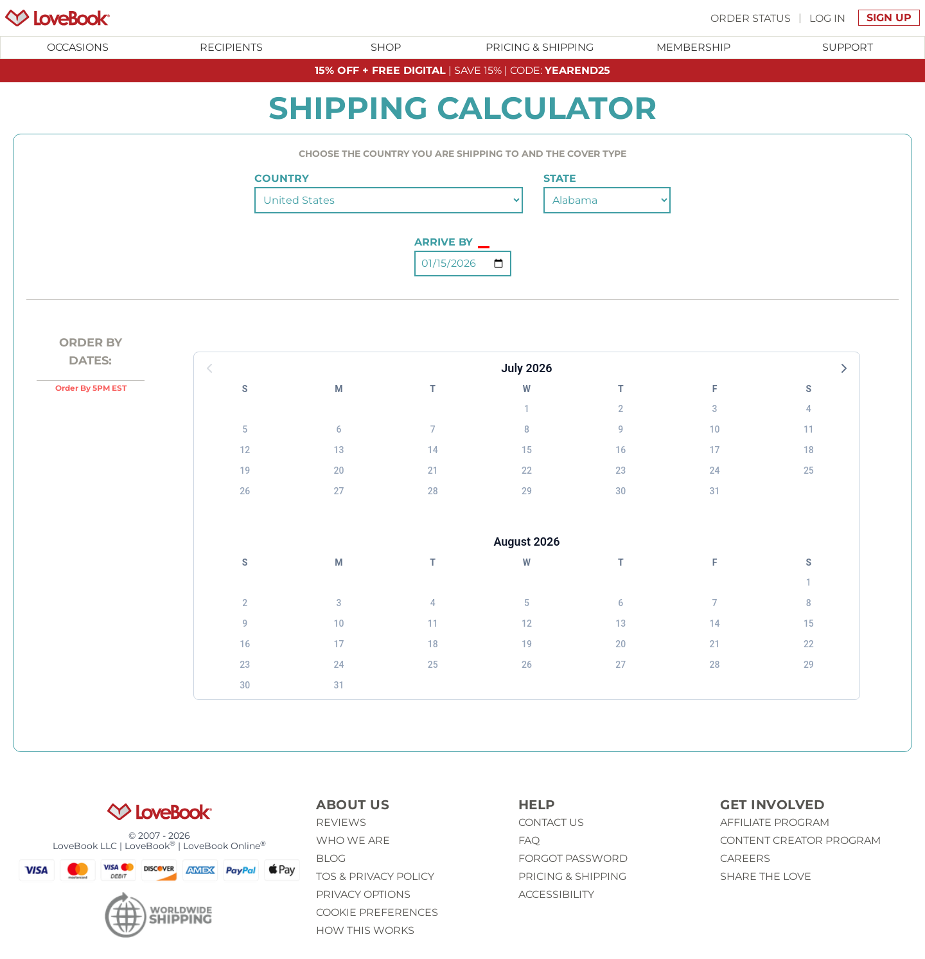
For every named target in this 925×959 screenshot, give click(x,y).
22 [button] (527, 470)
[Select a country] (388, 200)
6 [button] (338, 429)
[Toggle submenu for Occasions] (78, 47)
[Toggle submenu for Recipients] (232, 47)
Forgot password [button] (573, 858)
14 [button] (433, 450)
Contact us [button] (551, 822)
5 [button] (244, 429)
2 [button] (620, 409)
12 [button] (245, 450)
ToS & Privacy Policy (375, 876)
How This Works (365, 930)
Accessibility (556, 894)
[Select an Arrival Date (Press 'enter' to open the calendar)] (462, 263)
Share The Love (765, 876)
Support (847, 47)
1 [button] (526, 409)
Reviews (341, 822)
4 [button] (808, 409)
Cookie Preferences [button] (377, 912)
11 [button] (809, 429)
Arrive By (451, 242)
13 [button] (338, 450)
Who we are (353, 840)
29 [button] (527, 491)
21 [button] (433, 470)
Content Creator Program (800, 840)
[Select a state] (607, 200)
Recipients (231, 47)
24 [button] (715, 470)
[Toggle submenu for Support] (847, 47)
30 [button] (620, 491)
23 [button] (620, 470)
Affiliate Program (774, 822)
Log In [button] (827, 18)
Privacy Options (363, 894)
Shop (386, 47)
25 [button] (809, 470)
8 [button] (526, 429)
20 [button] (338, 470)
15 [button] (527, 450)
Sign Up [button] (889, 18)
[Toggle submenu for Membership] (694, 47)
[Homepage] (57, 18)
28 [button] (433, 491)
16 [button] (620, 450)
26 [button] (245, 491)
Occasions (78, 47)
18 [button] (809, 450)
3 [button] (715, 409)
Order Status (750, 18)
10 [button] (715, 429)
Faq (529, 840)
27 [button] (338, 491)
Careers (745, 858)
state (559, 178)
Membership (693, 47)
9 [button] (620, 429)
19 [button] (245, 470)
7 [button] (433, 429)
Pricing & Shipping (540, 47)
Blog (331, 858)
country (281, 178)
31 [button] (715, 491)
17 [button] (715, 450)
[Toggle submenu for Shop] (385, 47)
